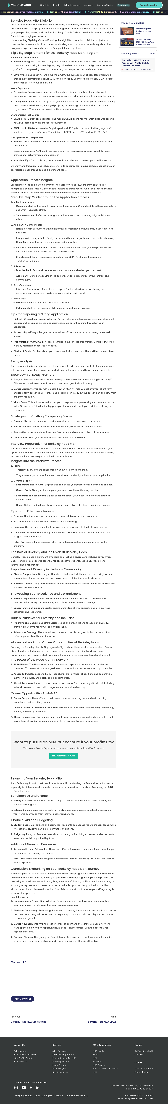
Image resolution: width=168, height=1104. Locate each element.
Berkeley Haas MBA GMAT (102, 1021)
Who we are (20, 1051)
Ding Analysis (59, 1068)
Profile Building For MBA (64, 1058)
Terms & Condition (144, 1068)
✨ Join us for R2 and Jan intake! (66, 12)
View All (151, 53)
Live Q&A (139, 1054)
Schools (97, 1061)
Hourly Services (60, 1072)
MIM (95, 1058)
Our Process (20, 1061)
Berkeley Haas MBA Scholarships (28, 1021)
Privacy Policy (141, 1072)
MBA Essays (99, 1065)
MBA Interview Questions (105, 1068)
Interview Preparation (63, 1054)
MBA (95, 1072)
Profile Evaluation (149, 5)
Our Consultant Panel (25, 1054)
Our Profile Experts (23, 1058)
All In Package (59, 1051)
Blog (95, 1054)
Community (123, 5)
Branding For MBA (61, 1061)
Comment (18, 962)
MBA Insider (99, 1051)
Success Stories (105, 5)
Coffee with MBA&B (144, 1051)
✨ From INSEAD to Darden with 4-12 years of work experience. (119, 12)
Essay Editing (59, 1065)
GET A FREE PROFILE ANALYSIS (63, 756)
